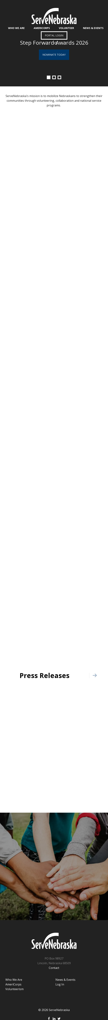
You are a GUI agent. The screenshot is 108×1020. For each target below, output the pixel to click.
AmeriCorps (42, 28)
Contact (54, 968)
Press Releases (44, 675)
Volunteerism (14, 989)
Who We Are (16, 28)
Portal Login (54, 35)
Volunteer (66, 28)
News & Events (93, 28)
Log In (59, 984)
